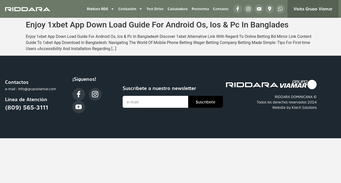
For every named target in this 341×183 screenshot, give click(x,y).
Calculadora (178, 9)
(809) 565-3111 (26, 107)
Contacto (221, 9)
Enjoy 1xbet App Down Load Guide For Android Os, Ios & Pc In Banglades (157, 24)
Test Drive (155, 9)
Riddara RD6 (100, 9)
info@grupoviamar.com (37, 89)
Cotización (130, 9)
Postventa (200, 9)
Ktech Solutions (304, 107)
